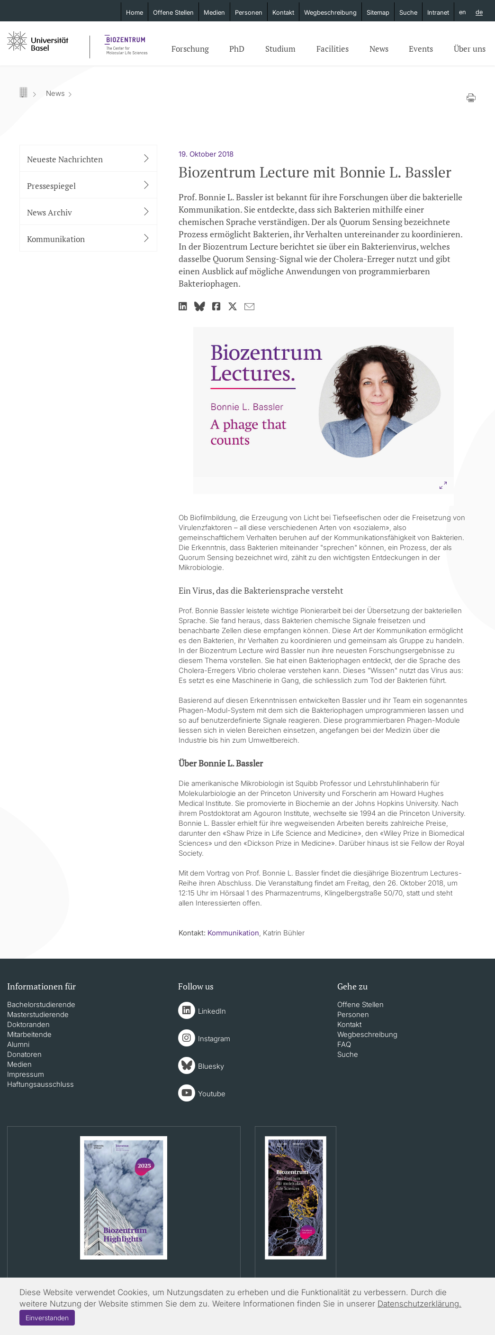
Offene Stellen (173, 12)
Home (134, 12)
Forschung (190, 48)
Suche (408, 12)
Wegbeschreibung (330, 12)
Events (421, 48)
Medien (214, 12)
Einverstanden (47, 1318)
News (378, 48)
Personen (248, 12)
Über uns (470, 48)
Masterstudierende (38, 1014)
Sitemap (378, 12)
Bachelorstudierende (41, 1004)
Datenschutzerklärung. (419, 1303)
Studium (280, 48)
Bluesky (211, 1066)
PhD (236, 48)
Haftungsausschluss (40, 1084)
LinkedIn (212, 1011)
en (462, 12)
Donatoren (24, 1054)
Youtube (211, 1093)
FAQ (344, 1044)
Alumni (18, 1044)
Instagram (214, 1038)
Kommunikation (233, 932)
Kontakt (283, 12)
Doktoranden (28, 1024)
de (479, 12)
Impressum (25, 1074)
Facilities (332, 48)
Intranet (438, 12)
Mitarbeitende (29, 1034)
